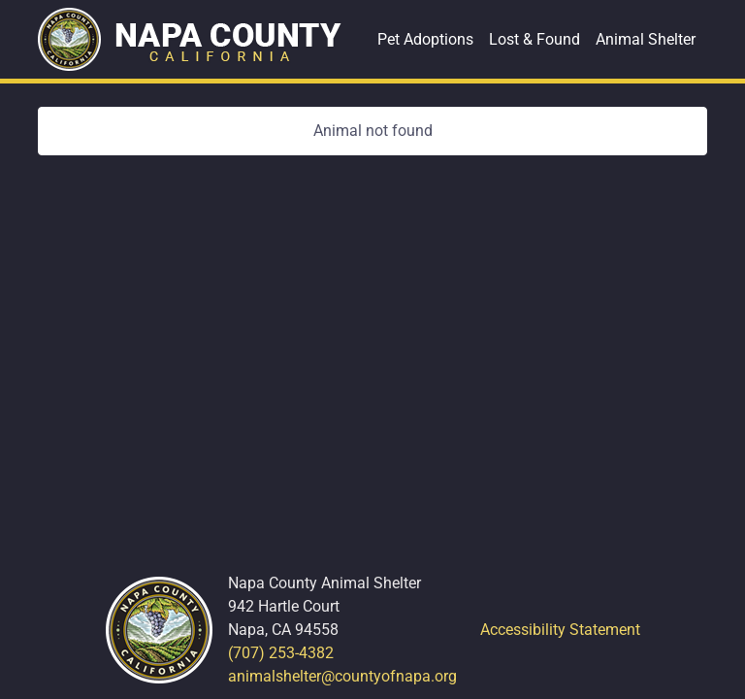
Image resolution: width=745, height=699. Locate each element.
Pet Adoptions (425, 39)
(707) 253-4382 (281, 653)
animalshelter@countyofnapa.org (342, 676)
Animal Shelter (646, 39)
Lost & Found (534, 39)
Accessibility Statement (560, 629)
